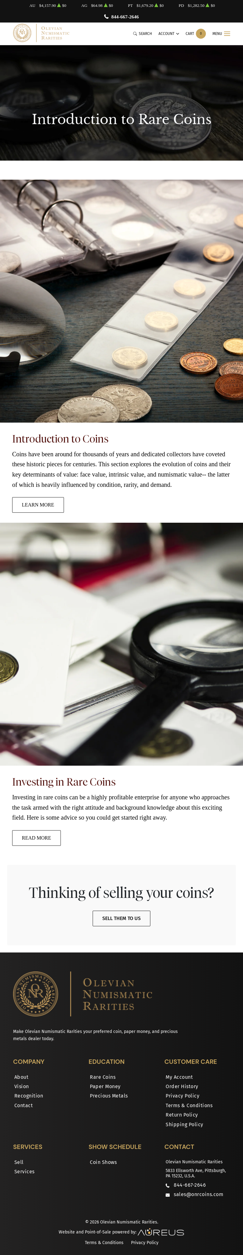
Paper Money (105, 1086)
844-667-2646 (125, 16)
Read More (36, 838)
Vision (21, 1086)
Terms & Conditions (189, 1105)
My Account (179, 1077)
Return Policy (182, 1115)
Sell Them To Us (121, 918)
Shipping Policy (184, 1124)
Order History (182, 1086)
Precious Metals (109, 1096)
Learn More (38, 504)
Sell (19, 1162)
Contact (23, 1105)
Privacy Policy (182, 1096)
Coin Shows (103, 1162)
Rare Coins (102, 1077)
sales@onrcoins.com (198, 1194)
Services (24, 1172)
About (21, 1077)
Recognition (28, 1096)
